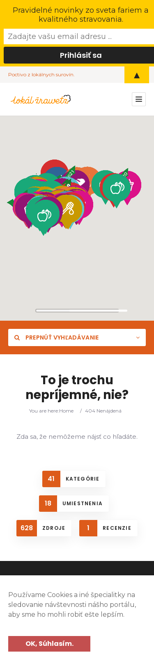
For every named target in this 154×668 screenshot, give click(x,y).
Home (66, 411)
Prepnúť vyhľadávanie (56, 337)
